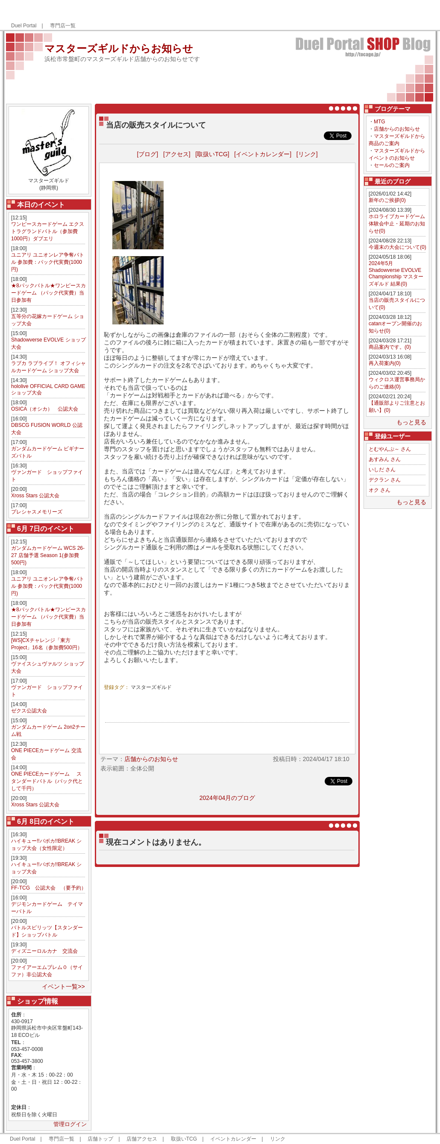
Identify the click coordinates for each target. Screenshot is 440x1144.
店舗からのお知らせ (397, 129)
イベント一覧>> (63, 986)
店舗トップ (100, 1139)
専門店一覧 (63, 26)
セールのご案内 (392, 165)
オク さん (379, 490)
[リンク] (307, 154)
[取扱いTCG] (212, 154)
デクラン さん (385, 480)
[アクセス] (177, 154)
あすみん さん (385, 459)
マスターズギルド (151, 687)
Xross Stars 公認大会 (35, 496)
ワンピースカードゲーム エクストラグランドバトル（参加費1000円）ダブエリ (47, 231)
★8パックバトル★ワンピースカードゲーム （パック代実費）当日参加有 (48, 293)
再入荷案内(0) (385, 363)
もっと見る (411, 422)
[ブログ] (147, 154)
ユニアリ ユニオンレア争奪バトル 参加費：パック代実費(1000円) (47, 262)
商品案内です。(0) (390, 347)
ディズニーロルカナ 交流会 (44, 951)
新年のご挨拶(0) (387, 200)
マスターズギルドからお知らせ (118, 48)
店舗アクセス (141, 1139)
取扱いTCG (184, 1139)
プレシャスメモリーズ (36, 512)
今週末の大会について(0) (397, 247)
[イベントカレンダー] (262, 154)
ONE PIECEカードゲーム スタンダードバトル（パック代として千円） (47, 781)
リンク (277, 1139)
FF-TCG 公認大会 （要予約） (48, 888)
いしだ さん (382, 470)
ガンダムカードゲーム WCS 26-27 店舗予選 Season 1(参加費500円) (48, 555)
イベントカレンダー (233, 1139)
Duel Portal (23, 26)
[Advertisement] (332, 15)
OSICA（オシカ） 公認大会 (44, 409)
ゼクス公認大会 (29, 711)
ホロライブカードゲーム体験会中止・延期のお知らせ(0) (397, 223)
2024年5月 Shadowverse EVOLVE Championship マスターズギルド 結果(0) (396, 273)
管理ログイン (70, 1124)
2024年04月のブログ (227, 797)
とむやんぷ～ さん (390, 449)
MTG (379, 122)
